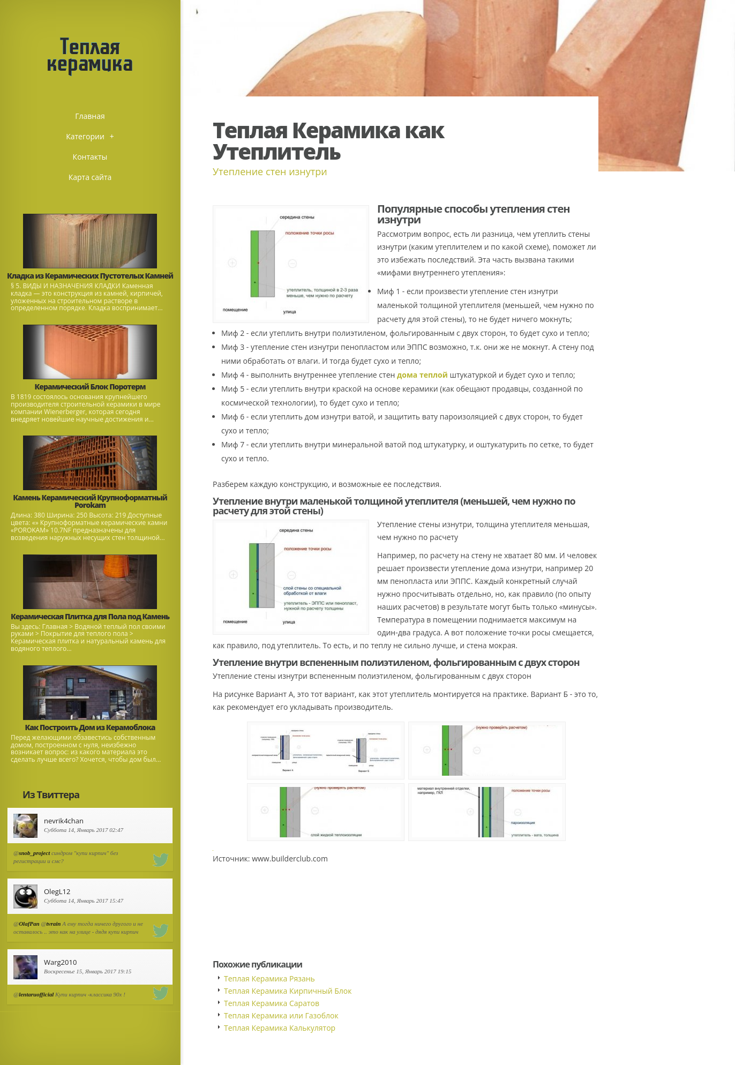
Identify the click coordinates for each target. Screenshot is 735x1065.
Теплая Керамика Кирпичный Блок (287, 991)
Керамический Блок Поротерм (90, 386)
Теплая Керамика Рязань (269, 978)
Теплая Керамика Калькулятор (279, 1028)
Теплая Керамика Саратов (271, 1003)
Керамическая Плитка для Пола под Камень (90, 616)
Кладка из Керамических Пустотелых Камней (90, 276)
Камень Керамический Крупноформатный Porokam (90, 501)
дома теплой (422, 375)
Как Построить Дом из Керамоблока (90, 727)
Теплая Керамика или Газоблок (281, 1015)
